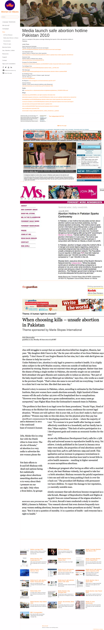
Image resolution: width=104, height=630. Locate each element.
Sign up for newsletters (8, 63)
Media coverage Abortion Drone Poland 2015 (93, 559)
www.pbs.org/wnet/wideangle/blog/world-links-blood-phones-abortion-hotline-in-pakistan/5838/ (44, 71)
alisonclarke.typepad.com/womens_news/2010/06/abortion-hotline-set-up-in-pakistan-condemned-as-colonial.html (49, 97)
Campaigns (5, 28)
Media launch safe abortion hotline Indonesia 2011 (66, 570)
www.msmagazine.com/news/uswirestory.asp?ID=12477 (42, 80)
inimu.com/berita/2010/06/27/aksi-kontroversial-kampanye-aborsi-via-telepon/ (40, 106)
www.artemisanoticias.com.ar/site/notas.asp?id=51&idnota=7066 (37, 85)
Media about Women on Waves (10, 38)
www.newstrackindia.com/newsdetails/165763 (33, 60)
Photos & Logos (7, 44)
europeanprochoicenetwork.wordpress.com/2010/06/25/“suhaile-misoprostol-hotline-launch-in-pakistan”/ (47, 63)
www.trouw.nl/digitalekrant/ (28, 78)
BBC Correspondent (36, 612)
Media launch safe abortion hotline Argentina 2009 (94, 570)
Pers (3, 32)
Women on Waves (10, 6)
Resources (5, 54)
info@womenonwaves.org (9, 70)
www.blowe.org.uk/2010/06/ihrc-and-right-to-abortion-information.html (38, 94)
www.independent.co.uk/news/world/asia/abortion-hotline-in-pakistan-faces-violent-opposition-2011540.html (47, 54)
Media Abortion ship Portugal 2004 (64, 591)
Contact (4, 60)
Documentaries (7, 41)
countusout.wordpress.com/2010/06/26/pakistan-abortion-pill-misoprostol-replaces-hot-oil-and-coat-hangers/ (47, 101)
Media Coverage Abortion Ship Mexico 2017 (93, 550)
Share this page (7, 73)
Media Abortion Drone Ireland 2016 (64, 559)
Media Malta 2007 (35, 591)
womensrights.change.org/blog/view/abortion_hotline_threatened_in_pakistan (40, 110)
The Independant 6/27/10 (56, 116)
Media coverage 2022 (36, 549)
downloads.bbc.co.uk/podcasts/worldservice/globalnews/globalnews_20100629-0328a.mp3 (46, 90)
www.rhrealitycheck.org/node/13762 (30, 108)
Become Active (6, 47)
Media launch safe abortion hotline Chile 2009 (66, 580)
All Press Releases (7, 35)
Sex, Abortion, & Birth (8, 50)
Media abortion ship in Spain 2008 (92, 580)
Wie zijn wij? (5, 25)
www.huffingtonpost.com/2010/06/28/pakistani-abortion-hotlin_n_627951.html (40, 67)
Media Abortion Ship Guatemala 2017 (36, 559)
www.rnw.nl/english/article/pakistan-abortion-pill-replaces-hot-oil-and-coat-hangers (41, 49)
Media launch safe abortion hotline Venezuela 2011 (38, 580)
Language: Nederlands (8, 22)
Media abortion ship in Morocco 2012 (36, 570)
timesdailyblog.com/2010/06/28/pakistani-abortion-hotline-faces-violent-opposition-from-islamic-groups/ (46, 99)
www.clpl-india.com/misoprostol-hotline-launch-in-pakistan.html (37, 103)
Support (4, 57)
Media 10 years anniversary (90, 602)
